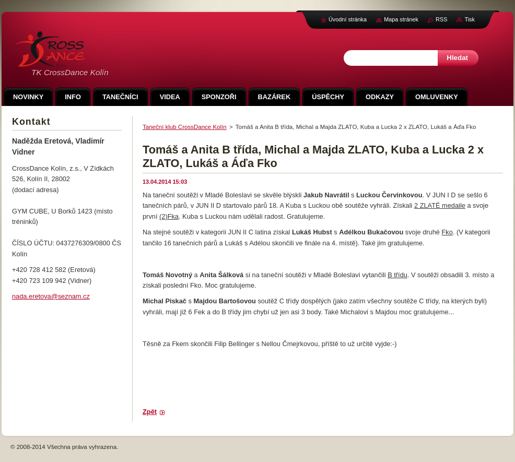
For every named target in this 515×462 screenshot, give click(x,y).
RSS (441, 19)
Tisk (469, 19)
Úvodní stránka (348, 19)
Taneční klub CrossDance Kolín (185, 127)
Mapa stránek (401, 19)
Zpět (150, 412)
